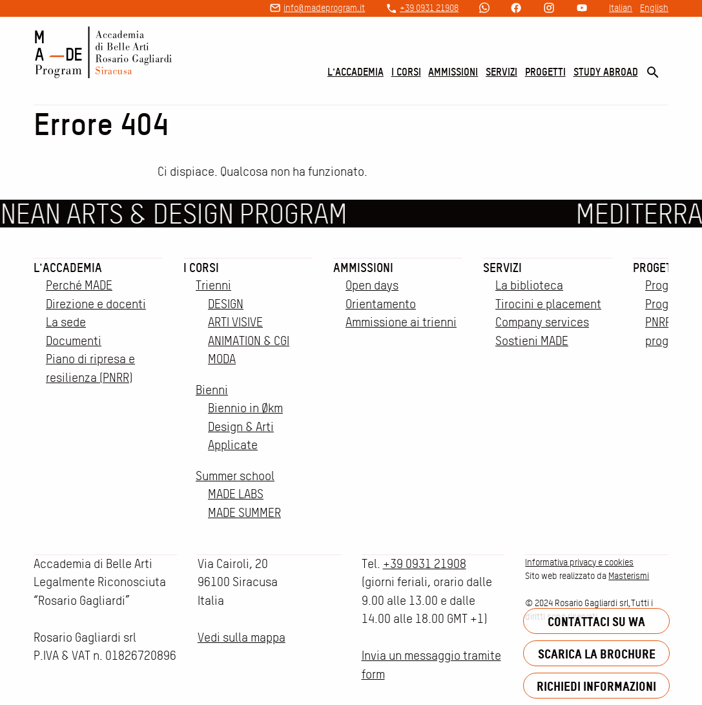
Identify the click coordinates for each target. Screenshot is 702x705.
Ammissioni (453, 71)
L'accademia (355, 71)
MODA (222, 359)
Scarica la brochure (597, 653)
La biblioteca (529, 285)
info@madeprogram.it (324, 8)
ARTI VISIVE (235, 322)
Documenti (73, 340)
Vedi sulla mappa (241, 637)
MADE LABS (235, 494)
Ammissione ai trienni (401, 322)
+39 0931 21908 (429, 8)
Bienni (212, 390)
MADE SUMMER (244, 512)
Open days (372, 285)
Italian (620, 8)
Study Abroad (605, 71)
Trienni (213, 285)
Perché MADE (79, 285)
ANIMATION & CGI (248, 340)
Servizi (501, 71)
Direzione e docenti (96, 304)
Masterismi (628, 576)
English (654, 8)
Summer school (235, 475)
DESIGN (225, 304)
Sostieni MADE (531, 340)
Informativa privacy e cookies (579, 562)
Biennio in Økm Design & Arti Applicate (245, 426)
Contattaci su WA (596, 621)
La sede (66, 322)
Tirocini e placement (548, 304)
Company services (542, 322)
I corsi (406, 71)
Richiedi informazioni (596, 686)
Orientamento (381, 304)
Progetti (545, 71)
